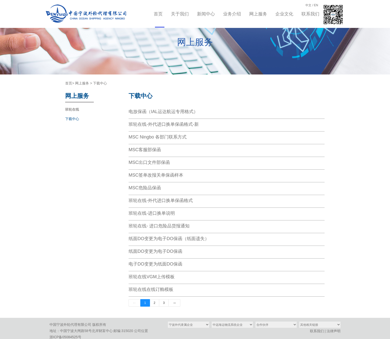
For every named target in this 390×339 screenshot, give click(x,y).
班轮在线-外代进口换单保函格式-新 (164, 124)
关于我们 (180, 13)
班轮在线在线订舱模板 (151, 289)
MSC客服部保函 (145, 149)
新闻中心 (206, 13)
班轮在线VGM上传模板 (152, 276)
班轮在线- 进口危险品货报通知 (159, 225)
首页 (158, 13)
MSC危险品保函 (145, 187)
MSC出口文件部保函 (149, 162)
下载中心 (100, 83)
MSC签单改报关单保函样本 (156, 175)
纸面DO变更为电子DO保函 (155, 251)
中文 (308, 5)
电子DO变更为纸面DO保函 (155, 264)
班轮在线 (72, 109)
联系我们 (310, 13)
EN (316, 5)
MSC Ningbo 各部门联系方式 (158, 137)
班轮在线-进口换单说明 (152, 213)
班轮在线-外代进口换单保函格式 (161, 200)
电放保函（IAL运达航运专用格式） (163, 111)
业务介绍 (232, 13)
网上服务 (258, 13)
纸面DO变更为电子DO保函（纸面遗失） (169, 238)
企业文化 (284, 13)
